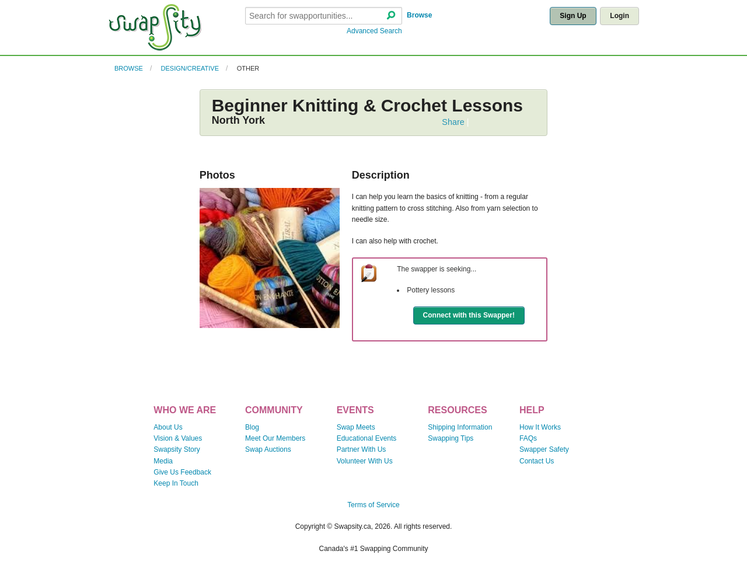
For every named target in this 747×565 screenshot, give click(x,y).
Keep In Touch (175, 483)
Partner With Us (361, 449)
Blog (252, 427)
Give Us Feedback (182, 472)
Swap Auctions (268, 449)
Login (619, 16)
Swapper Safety (544, 449)
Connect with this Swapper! (469, 315)
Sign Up (573, 16)
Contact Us (536, 461)
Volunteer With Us (365, 461)
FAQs (528, 438)
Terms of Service (373, 505)
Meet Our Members (275, 438)
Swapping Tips (450, 438)
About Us (167, 427)
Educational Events (367, 438)
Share (453, 122)
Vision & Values (177, 438)
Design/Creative (190, 68)
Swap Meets (356, 427)
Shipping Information (460, 427)
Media (163, 461)
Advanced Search (374, 31)
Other (248, 68)
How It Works (540, 427)
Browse (419, 15)
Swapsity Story (176, 449)
